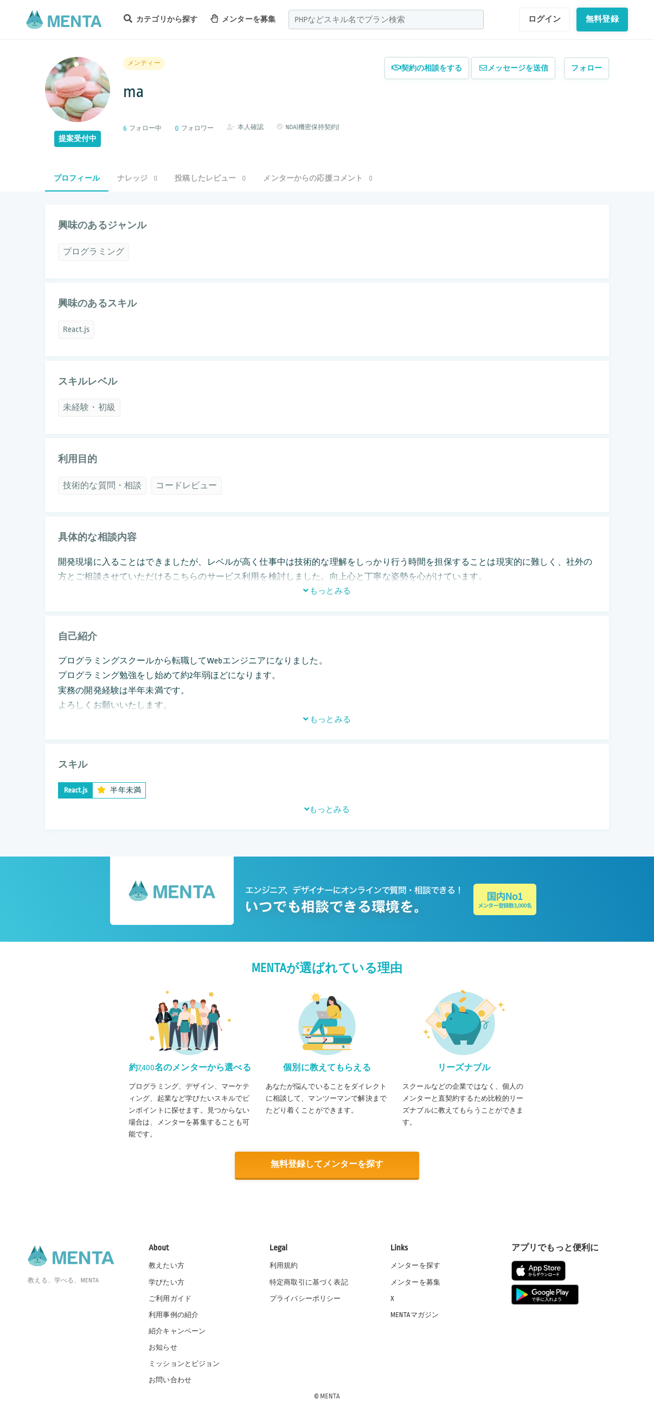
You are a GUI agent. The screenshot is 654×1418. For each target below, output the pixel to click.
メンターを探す (415, 1265)
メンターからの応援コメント (318, 178)
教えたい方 (166, 1265)
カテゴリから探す (160, 18)
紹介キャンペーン (177, 1330)
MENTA (330, 1396)
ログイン (544, 19)
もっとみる (327, 590)
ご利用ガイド (170, 1297)
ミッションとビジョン (184, 1363)
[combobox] (386, 19)
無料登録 (602, 19)
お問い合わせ (170, 1379)
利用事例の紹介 (173, 1314)
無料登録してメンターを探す (327, 1164)
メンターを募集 (242, 18)
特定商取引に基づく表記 (309, 1281)
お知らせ (163, 1347)
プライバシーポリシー (305, 1297)
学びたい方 (166, 1281)
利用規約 (284, 1265)
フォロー (586, 68)
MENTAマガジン (414, 1314)
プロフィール (77, 178)
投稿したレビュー (210, 178)
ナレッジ (137, 178)
